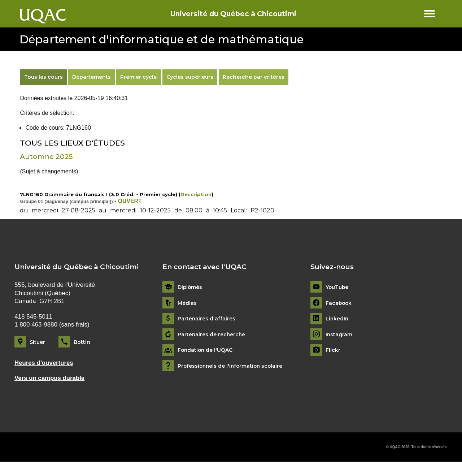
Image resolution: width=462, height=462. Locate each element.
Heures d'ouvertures (44, 362)
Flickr (333, 350)
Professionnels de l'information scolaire (232, 366)
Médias (187, 303)
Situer (37, 342)
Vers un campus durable (49, 378)
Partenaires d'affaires (207, 319)
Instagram (339, 335)
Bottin (82, 342)
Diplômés (190, 287)
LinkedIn (337, 319)
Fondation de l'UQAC (206, 350)
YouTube (337, 287)
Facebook (339, 303)
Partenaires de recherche (212, 335)
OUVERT (130, 201)
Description (196, 194)
